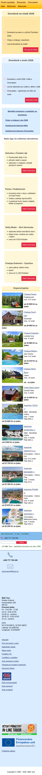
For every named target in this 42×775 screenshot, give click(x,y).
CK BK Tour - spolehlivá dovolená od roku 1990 (21, 546)
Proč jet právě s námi (10, 643)
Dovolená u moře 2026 (21, 60)
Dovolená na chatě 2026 (21, 13)
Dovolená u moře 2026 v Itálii (18, 79)
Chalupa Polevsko (31, 333)
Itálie (3, 6)
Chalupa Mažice (30, 351)
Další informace (29, 171)
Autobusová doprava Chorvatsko (19, 131)
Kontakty (25, 534)
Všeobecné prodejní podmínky (14, 665)
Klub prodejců (7, 690)
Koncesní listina (8, 668)
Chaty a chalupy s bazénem (18, 40)
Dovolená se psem (14, 32)
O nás (17, 534)
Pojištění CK (7, 654)
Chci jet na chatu (30, 50)
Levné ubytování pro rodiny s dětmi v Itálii (23, 87)
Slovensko (21, 2)
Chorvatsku (11, 83)
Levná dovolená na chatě (17, 44)
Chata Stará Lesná (31, 388)
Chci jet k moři (31, 100)
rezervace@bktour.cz (10, 568)
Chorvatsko (33, 2)
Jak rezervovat (7, 534)
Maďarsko (11, 6)
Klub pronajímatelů (9, 683)
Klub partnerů (7, 686)
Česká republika (8, 2)
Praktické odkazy (8, 751)
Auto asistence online (10, 661)
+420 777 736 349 (11, 538)
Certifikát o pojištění (10, 658)
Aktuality (5, 640)
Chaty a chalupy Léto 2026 (16, 120)
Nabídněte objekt (8, 647)
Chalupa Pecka (30, 294)
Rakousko (22, 6)
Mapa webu (6, 650)
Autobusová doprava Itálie (16, 126)
